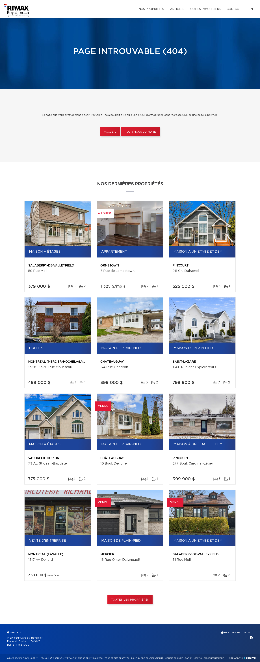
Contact (234, 9)
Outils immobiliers (205, 9)
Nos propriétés (151, 9)
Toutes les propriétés (130, 600)
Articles (177, 9)
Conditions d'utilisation (178, 658)
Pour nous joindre (140, 132)
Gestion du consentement (209, 658)
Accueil (110, 132)
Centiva (250, 658)
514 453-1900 (21, 645)
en (251, 9)
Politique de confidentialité (147, 658)
